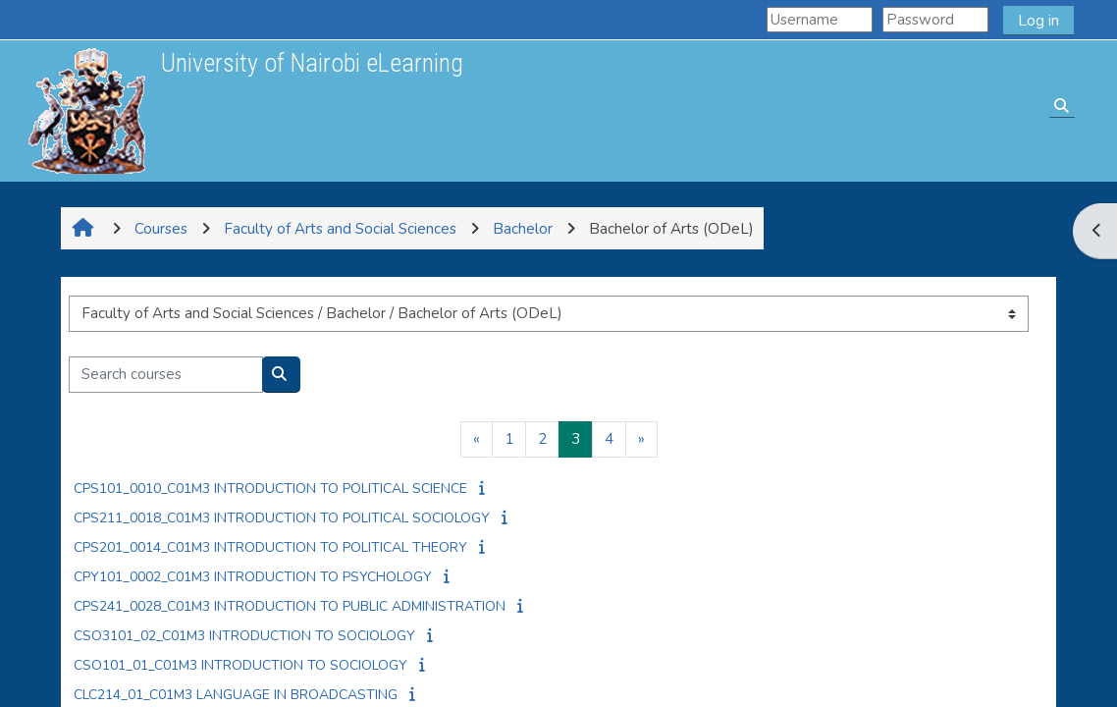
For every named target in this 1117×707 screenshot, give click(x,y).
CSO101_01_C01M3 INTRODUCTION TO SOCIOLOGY (240, 665)
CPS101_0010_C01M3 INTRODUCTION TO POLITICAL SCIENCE (270, 488)
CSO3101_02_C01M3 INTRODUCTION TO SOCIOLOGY (244, 635)
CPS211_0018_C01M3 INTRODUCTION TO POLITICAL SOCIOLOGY (282, 518)
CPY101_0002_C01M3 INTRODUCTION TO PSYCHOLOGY (253, 577)
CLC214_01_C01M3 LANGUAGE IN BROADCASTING (236, 694)
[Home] (86, 110)
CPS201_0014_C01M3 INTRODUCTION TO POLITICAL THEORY (270, 547)
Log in (1038, 20)
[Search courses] (166, 374)
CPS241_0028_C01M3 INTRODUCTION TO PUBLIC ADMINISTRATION (289, 606)
